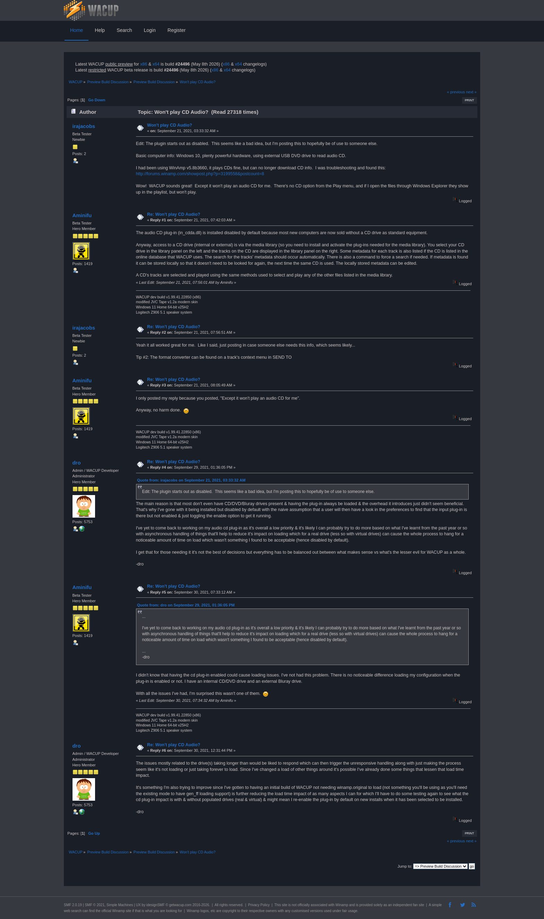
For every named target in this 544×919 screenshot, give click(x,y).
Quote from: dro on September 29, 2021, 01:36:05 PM (186, 605)
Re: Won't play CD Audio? (173, 214)
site (284, 905)
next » (471, 92)
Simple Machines (120, 905)
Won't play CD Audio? (169, 125)
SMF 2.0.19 (73, 905)
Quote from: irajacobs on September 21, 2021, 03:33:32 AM (191, 480)
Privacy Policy (259, 905)
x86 (143, 64)
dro (76, 463)
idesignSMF (155, 905)
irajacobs (83, 126)
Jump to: (405, 866)
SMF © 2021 (94, 905)
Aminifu (82, 215)
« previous (456, 92)
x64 (155, 64)
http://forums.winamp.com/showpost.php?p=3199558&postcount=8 (200, 173)
